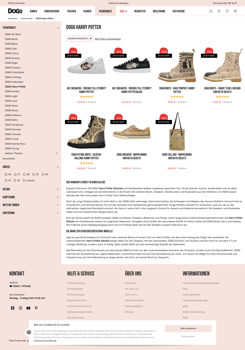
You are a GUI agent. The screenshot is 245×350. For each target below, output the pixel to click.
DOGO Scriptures (14, 124)
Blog (185, 306)
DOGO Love (11, 101)
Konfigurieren (188, 336)
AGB (185, 317)
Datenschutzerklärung (45, 340)
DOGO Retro (11, 120)
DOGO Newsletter (134, 300)
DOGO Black (11, 43)
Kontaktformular (76, 283)
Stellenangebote (134, 306)
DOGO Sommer (13, 129)
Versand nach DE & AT (225, 3)
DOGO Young (12, 148)
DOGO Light (11, 96)
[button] (211, 11)
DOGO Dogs (11, 62)
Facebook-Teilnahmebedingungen (201, 283)
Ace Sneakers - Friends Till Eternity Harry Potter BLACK (131, 90)
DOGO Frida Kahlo (14, 72)
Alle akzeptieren (188, 328)
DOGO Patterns (13, 115)
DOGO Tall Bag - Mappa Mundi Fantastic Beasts (177, 156)
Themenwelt (9, 28)
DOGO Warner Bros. (15, 143)
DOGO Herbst (12, 91)
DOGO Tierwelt (13, 134)
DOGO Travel (11, 139)
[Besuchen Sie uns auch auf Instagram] (20, 308)
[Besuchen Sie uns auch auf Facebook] (12, 308)
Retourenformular (77, 300)
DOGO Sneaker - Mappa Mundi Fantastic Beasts (132, 156)
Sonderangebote (80, 38)
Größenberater (75, 288)
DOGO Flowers (13, 67)
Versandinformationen (79, 306)
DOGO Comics (12, 58)
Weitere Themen (13, 153)
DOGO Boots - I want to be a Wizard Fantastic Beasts (222, 90)
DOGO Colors (12, 53)
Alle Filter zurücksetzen (108, 39)
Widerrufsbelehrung (194, 312)
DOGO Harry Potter (15, 86)
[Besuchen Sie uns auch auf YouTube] (28, 308)
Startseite (130, 283)
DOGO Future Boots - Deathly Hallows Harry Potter (86, 156)
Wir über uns (132, 288)
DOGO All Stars (13, 34)
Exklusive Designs (119, 3)
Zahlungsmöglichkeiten (80, 312)
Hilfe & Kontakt (16, 3)
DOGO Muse (11, 105)
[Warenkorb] (235, 11)
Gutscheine (8, 158)
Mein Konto (131, 294)
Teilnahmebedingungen (195, 300)
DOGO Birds (11, 39)
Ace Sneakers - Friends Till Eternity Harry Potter (86, 90)
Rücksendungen (76, 294)
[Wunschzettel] (227, 11)
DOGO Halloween (14, 81)
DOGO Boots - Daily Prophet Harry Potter (177, 90)
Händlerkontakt (75, 317)
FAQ (185, 288)
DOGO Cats (11, 48)
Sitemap (129, 312)
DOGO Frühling (13, 77)
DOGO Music (11, 110)
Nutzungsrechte (191, 294)
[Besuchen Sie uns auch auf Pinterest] (36, 308)
